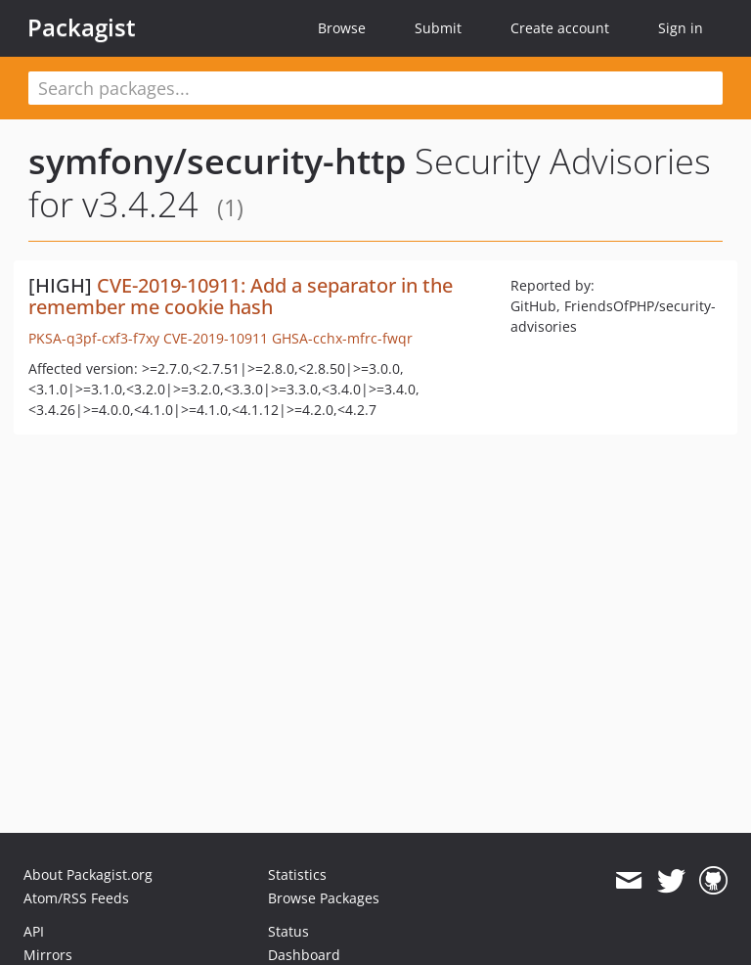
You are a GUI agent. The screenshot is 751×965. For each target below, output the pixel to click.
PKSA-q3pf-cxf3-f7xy (93, 338)
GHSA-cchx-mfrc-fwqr (342, 338)
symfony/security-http (217, 161)
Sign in (680, 28)
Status (288, 931)
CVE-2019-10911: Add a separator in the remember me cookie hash (240, 296)
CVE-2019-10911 (215, 338)
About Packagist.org (88, 874)
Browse (342, 28)
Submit (438, 28)
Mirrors (47, 954)
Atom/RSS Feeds (76, 898)
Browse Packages (323, 898)
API (33, 931)
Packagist (81, 27)
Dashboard (304, 954)
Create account (559, 28)
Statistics (297, 874)
